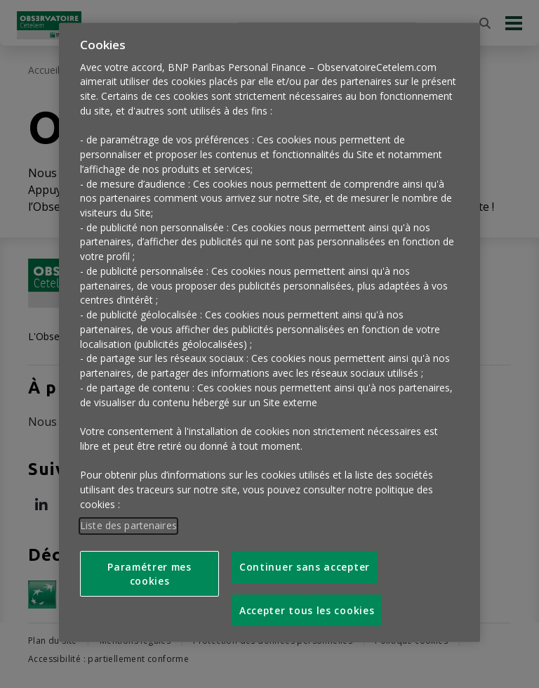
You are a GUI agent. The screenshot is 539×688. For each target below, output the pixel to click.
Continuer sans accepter (304, 557)
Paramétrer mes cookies (149, 564)
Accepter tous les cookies (306, 600)
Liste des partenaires (128, 516)
